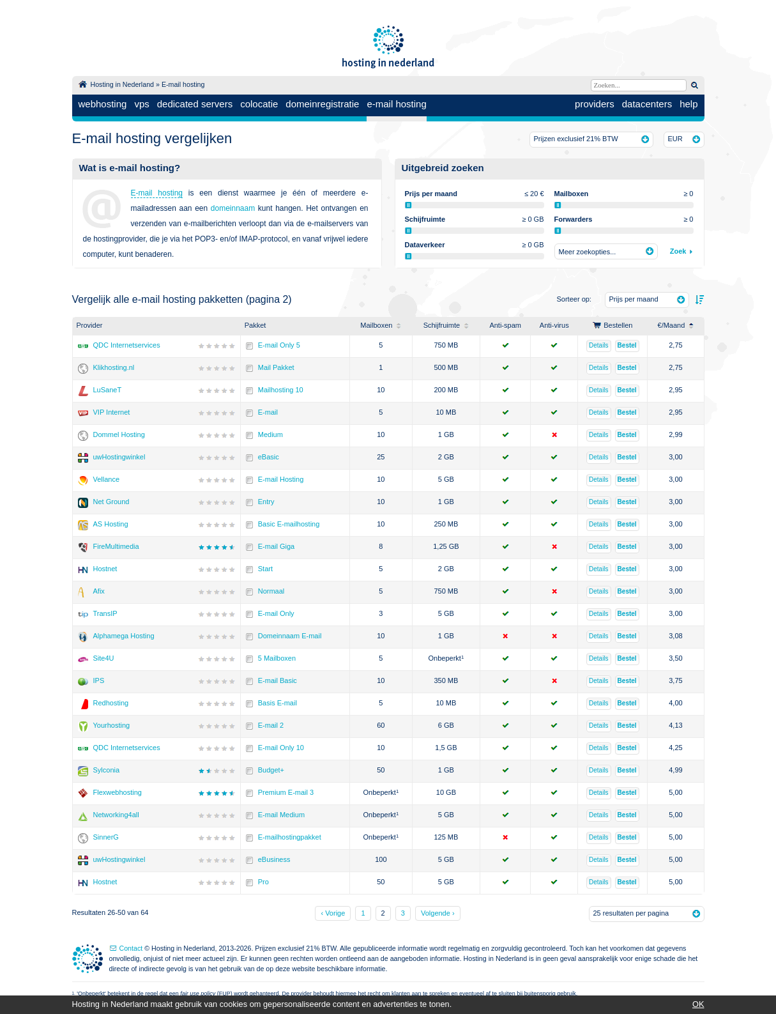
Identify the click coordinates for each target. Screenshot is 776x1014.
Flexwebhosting (117, 792)
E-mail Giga (276, 546)
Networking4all (116, 814)
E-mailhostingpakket (289, 837)
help (688, 103)
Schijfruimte (446, 325)
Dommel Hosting (119, 434)
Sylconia (106, 770)
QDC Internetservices (126, 345)
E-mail (268, 412)
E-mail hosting (183, 84)
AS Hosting (110, 524)
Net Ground (111, 501)
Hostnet (105, 568)
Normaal (271, 591)
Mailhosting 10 (280, 390)
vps (141, 103)
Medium (270, 434)
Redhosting (111, 703)
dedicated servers (194, 103)
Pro (263, 882)
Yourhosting (111, 725)
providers (594, 103)
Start (265, 568)
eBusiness (274, 859)
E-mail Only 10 (281, 747)
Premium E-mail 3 (286, 792)
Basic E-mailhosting (289, 524)
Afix (99, 591)
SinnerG (106, 837)
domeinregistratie (322, 103)
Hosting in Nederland (123, 84)
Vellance (106, 479)
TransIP (105, 613)
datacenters (647, 103)
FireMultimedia (116, 546)
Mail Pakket (276, 367)
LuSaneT (107, 390)
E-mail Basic (277, 680)
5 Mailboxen (277, 658)
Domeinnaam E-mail (290, 636)
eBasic (268, 457)
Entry (266, 501)
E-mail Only (276, 613)
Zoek (678, 251)
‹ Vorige (333, 913)
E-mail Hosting (281, 479)
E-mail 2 (271, 725)
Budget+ (271, 770)
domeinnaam (233, 208)
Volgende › (438, 913)
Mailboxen (380, 325)
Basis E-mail (277, 703)
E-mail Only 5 (279, 345)
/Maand (676, 325)
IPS (99, 680)
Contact (131, 948)
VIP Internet (111, 412)
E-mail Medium (281, 814)
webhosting (103, 103)
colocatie (259, 103)
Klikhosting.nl (114, 367)
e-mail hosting (396, 103)
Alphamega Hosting (124, 636)
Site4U (103, 658)
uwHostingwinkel (119, 457)
